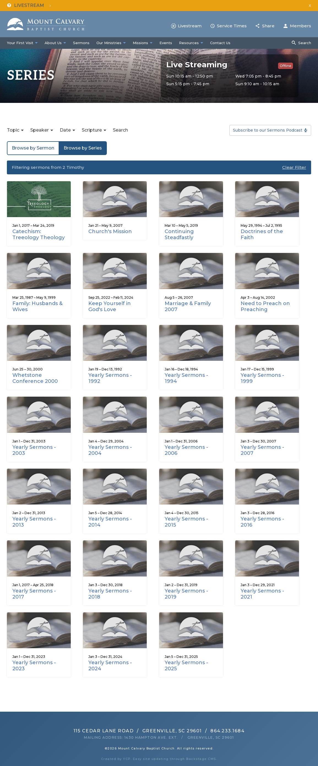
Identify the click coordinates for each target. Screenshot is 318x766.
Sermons (81, 43)
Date (65, 130)
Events (165, 43)
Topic (13, 130)
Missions (140, 43)
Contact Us (220, 43)
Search (304, 43)
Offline (285, 66)
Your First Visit (20, 43)
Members (300, 25)
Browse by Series (83, 148)
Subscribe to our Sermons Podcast (267, 130)
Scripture (92, 130)
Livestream (190, 25)
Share (268, 25)
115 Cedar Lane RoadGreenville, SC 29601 (138, 730)
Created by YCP (116, 759)
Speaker (39, 130)
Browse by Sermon (33, 148)
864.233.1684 (227, 730)
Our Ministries (108, 43)
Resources (189, 43)
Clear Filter (294, 167)
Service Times (232, 25)
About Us (53, 43)
